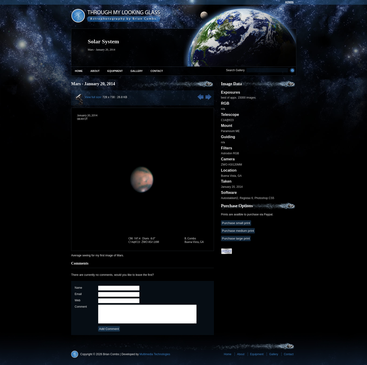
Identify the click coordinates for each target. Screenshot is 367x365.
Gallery (137, 71)
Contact (156, 71)
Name (78, 287)
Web (77, 300)
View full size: (93, 97)
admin (289, 2)
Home (79, 71)
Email (78, 294)
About (94, 71)
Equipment (115, 71)
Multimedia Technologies (154, 357)
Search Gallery (235, 70)
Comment (81, 306)
